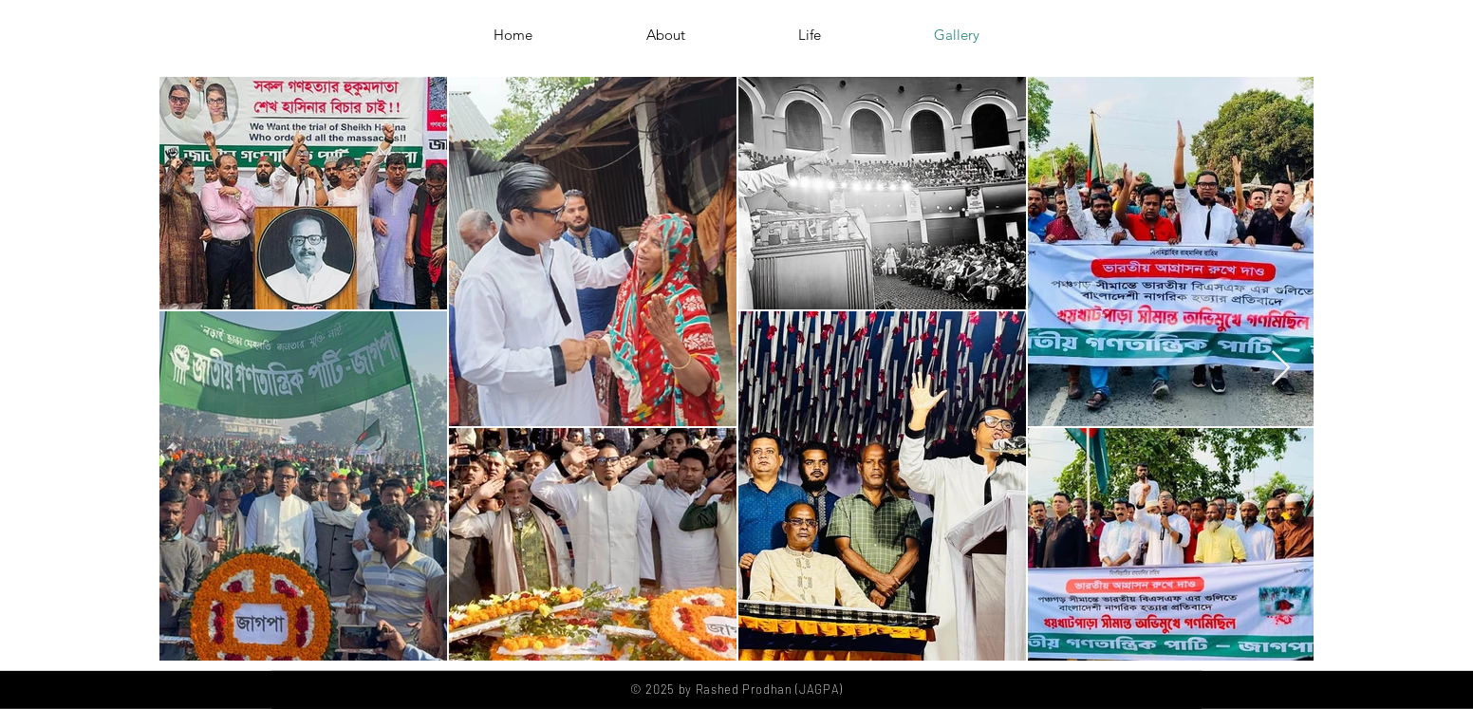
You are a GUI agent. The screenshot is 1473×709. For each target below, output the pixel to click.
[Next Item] (1281, 368)
